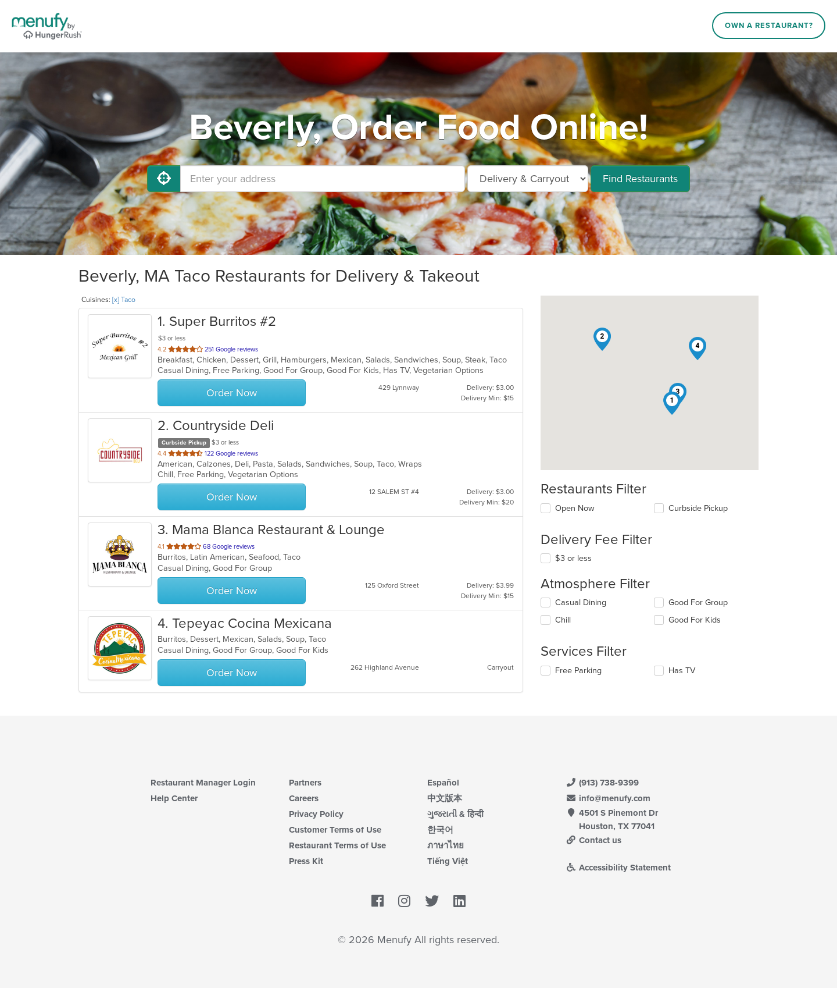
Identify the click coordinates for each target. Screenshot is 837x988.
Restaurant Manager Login (203, 782)
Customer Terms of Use (335, 829)
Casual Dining (580, 602)
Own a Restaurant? (769, 25)
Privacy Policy (316, 814)
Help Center (174, 798)
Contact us (593, 840)
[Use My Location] (164, 178)
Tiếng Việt (447, 861)
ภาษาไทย (445, 845)
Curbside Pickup (698, 508)
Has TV (681, 671)
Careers (304, 798)
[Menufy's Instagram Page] (404, 901)
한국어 (440, 829)
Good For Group (698, 602)
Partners (305, 782)
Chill (563, 620)
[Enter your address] (322, 178)
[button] (672, 403)
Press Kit (306, 861)
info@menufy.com (608, 798)
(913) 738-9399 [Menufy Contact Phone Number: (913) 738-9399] (602, 782)
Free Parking (578, 671)
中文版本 (444, 798)
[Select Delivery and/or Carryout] (527, 178)
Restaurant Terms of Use (337, 845)
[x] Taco (123, 300)
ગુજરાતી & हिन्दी (455, 814)
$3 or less (573, 558)
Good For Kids (694, 620)
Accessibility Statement (618, 867)
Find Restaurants (640, 178)
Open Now (575, 508)
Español (443, 782)
